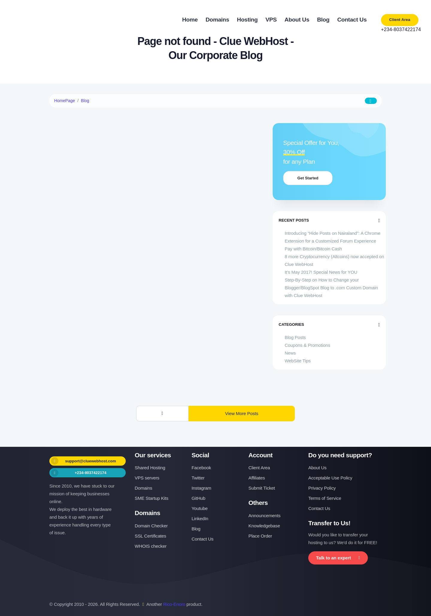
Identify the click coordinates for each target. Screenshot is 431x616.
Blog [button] (323, 19)
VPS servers (147, 477)
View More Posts (241, 413)
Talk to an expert (338, 557)
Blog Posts (295, 337)
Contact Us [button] (352, 19)
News (290, 352)
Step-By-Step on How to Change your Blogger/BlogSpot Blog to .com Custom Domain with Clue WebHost (331, 287)
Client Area (399, 19)
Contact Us (202, 538)
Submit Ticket (261, 488)
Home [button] (190, 19)
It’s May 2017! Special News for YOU (321, 272)
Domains (143, 488)
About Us (317, 467)
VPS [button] (271, 19)
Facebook (201, 467)
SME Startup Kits (151, 498)
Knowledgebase (264, 525)
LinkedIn (200, 518)
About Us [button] (296, 19)
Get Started (309, 178)
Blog (85, 100)
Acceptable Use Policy (330, 477)
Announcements (264, 515)
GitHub (198, 498)
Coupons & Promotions (307, 345)
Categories (329, 324)
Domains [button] (217, 19)
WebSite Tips (298, 360)
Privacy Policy (322, 488)
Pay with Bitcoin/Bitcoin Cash (313, 248)
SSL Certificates (150, 535)
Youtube (200, 508)
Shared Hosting (150, 467)
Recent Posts (329, 220)
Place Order (260, 535)
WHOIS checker (150, 546)
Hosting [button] (247, 19)
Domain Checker (151, 525)
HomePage (64, 100)
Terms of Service (324, 498)
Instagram (201, 488)
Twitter (198, 477)
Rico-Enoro (174, 604)
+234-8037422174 (399, 29)
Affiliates (256, 477)
